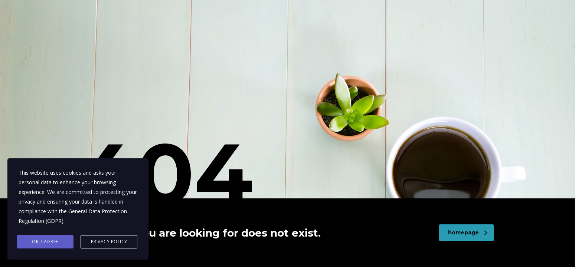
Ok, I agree (45, 241)
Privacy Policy (109, 241)
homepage (467, 232)
